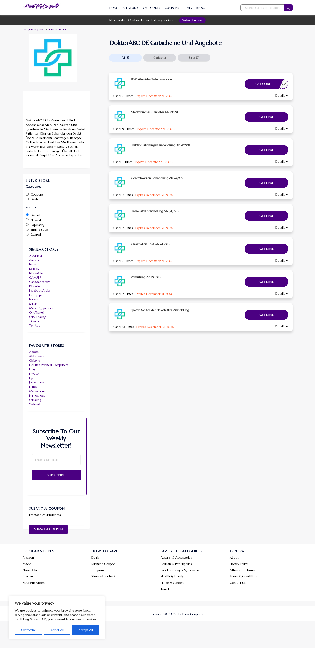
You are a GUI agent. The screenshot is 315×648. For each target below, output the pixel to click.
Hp (31, 378)
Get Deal (266, 117)
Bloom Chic (30, 570)
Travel (165, 589)
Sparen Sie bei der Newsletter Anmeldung (160, 310)
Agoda (33, 352)
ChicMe (34, 360)
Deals (188, 8)
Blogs (201, 8)
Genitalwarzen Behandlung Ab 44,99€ (157, 178)
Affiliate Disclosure (243, 570)
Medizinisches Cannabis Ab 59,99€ (155, 112)
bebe (32, 264)
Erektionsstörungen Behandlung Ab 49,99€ (161, 145)
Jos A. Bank (36, 382)
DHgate (34, 286)
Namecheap (37, 395)
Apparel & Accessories (176, 558)
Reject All (57, 630)
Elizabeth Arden (40, 291)
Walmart (34, 404)
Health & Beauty (172, 576)
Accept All (85, 630)
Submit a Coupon (48, 529)
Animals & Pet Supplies (176, 564)
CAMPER (35, 277)
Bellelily (34, 269)
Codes (159, 57)
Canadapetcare (39, 282)
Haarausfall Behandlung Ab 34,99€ (154, 211)
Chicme (28, 576)
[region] (57, 617)
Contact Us (238, 583)
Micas (33, 304)
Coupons (172, 8)
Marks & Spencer (41, 308)
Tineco (34, 321)
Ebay (32, 369)
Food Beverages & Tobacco (180, 570)
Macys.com (37, 391)
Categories (151, 8)
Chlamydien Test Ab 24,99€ (150, 244)
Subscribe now (192, 20)
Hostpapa (35, 295)
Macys (27, 564)
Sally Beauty (37, 317)
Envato (34, 374)
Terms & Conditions (244, 576)
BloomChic (36, 273)
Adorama (35, 256)
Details (280, 95)
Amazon (34, 260)
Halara (33, 299)
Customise (28, 630)
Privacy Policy (239, 564)
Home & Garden (172, 583)
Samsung (35, 400)
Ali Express (36, 356)
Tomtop (34, 325)
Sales (194, 57)
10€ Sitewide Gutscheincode (151, 79)
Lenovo (34, 387)
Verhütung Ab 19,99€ (145, 277)
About (234, 558)
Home (113, 8)
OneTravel (36, 312)
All (125, 57)
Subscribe (56, 475)
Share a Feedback (103, 576)
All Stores (131, 8)
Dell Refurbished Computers (48, 365)
